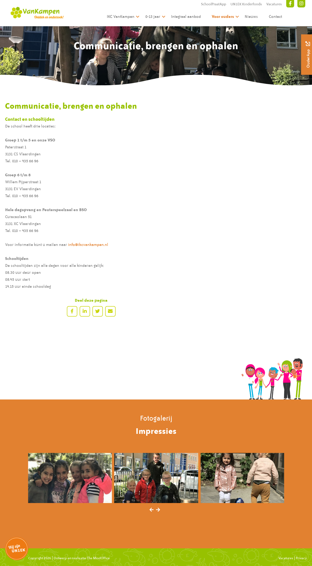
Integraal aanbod (186, 16)
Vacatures (274, 4)
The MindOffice (98, 558)
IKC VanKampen (120, 16)
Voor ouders (223, 16)
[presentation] (152, 510)
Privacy (301, 558)
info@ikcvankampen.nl (88, 244)
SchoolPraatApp (213, 4)
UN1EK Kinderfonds (246, 4)
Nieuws (251, 16)
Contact (275, 16)
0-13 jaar (152, 16)
